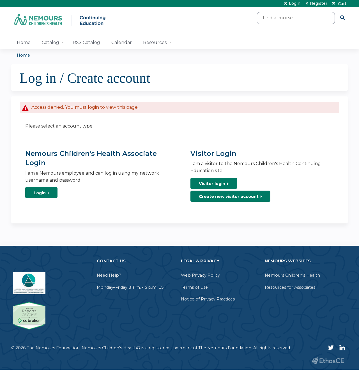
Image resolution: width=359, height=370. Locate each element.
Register (318, 3)
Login (294, 3)
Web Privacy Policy (200, 275)
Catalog (50, 42)
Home (24, 42)
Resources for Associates (290, 287)
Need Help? (109, 275)
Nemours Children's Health (292, 275)
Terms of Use (194, 287)
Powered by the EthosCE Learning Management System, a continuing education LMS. (328, 361)
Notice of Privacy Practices (208, 299)
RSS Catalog (86, 42)
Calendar (121, 42)
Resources (155, 42)
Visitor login (212, 183)
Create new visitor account (229, 196)
